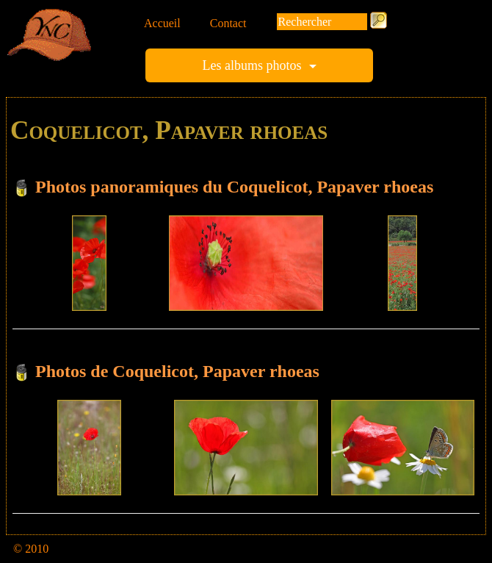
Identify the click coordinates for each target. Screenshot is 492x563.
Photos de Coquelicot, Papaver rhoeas (177, 371)
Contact (228, 23)
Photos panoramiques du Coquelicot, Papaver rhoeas (234, 186)
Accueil (162, 23)
